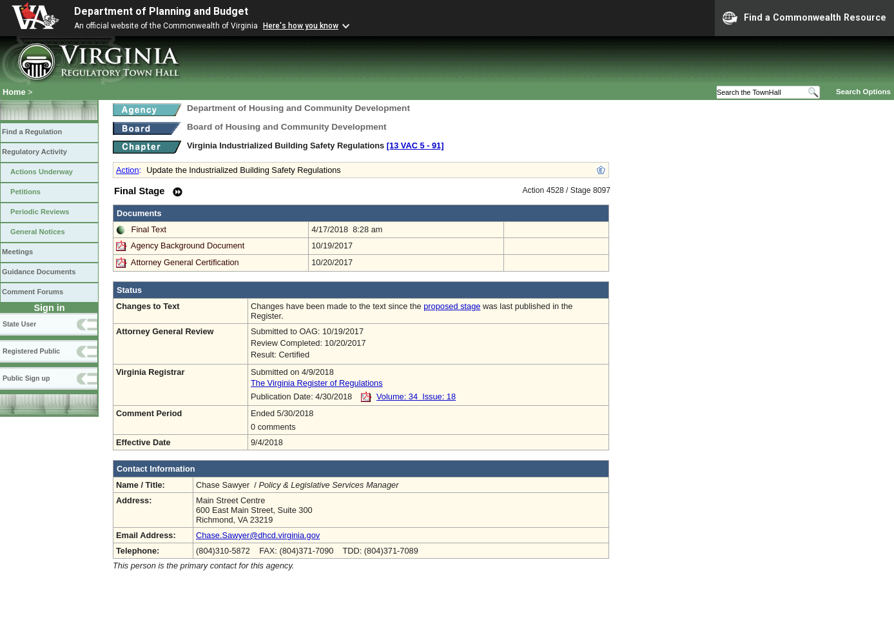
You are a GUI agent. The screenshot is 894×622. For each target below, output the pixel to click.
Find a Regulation (32, 131)
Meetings (17, 252)
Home (14, 92)
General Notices (37, 232)
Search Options (863, 91)
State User (19, 324)
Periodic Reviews (40, 212)
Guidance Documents (38, 272)
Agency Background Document (187, 245)
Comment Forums (32, 292)
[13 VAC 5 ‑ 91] (415, 145)
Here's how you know (300, 25)
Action (127, 170)
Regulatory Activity (34, 152)
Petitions (25, 192)
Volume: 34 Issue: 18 (416, 396)
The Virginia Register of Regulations (317, 383)
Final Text (149, 229)
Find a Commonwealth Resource (804, 18)
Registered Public (31, 351)
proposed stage (451, 306)
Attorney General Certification (185, 262)
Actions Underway (41, 172)
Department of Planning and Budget (161, 11)
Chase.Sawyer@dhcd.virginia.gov (258, 535)
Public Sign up (26, 378)
